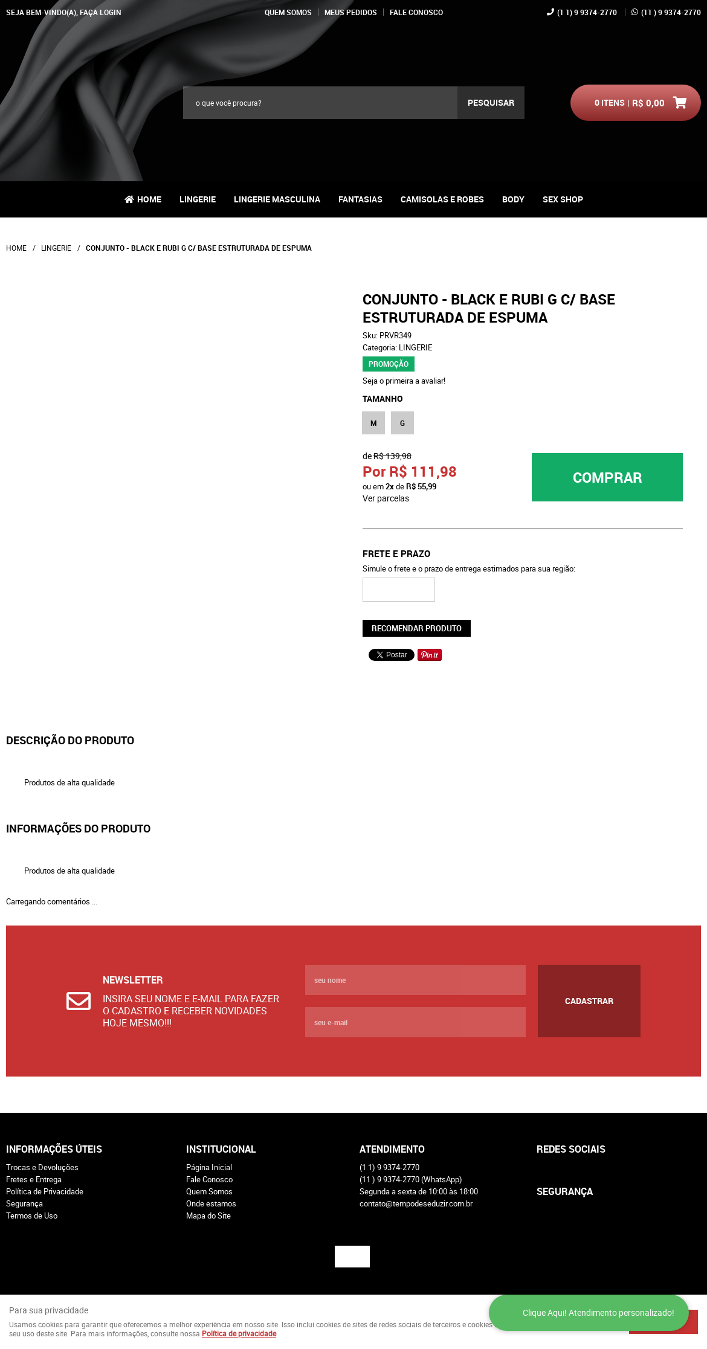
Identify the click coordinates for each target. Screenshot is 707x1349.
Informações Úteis (54, 1149)
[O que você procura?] (491, 102)
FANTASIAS (360, 199)
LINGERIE (197, 199)
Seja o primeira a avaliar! (404, 380)
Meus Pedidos (350, 12)
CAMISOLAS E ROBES (442, 199)
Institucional (221, 1149)
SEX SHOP (563, 199)
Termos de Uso (31, 1215)
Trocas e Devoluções (42, 1167)
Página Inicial (209, 1167)
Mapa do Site (208, 1215)
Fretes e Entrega (34, 1179)
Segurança (24, 1203)
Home (149, 199)
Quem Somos (288, 12)
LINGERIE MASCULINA (277, 199)
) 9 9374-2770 (671, 12)
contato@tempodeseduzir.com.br (416, 1203)
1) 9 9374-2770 (587, 12)
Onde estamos (211, 1203)
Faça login (100, 12)
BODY (513, 199)
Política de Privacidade (44, 1191)
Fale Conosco (416, 12)
